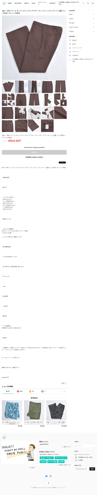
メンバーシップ (42, 3)
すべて (8, 391)
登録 (92, 469)
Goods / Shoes (73, 27)
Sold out (34, 152)
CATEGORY (18, 3)
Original (71, 31)
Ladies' (71, 18)
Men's (71, 14)
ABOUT (26, 3)
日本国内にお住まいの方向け (34, 157)
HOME (10, 3)
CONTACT (52, 3)
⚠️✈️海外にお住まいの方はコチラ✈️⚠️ (69, 3)
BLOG (33, 3)
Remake (71, 23)
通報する (64, 383)
